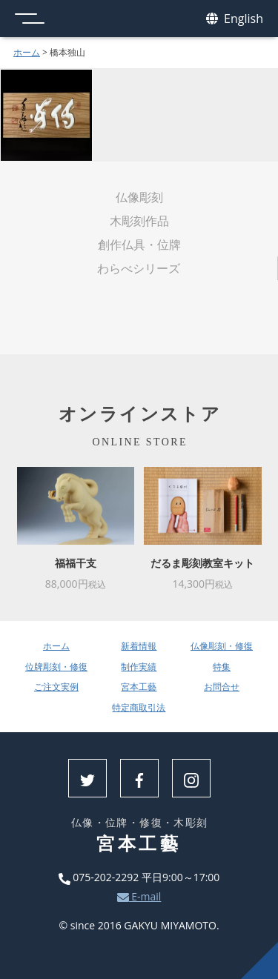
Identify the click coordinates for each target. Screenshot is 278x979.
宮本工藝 (138, 686)
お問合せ (221, 686)
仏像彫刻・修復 (222, 646)
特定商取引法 (138, 707)
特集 (222, 666)
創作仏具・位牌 (139, 244)
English (234, 18)
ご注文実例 (56, 686)
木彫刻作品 (139, 221)
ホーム (26, 52)
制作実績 (138, 666)
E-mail (139, 896)
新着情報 (138, 646)
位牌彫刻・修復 (56, 666)
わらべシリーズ (138, 268)
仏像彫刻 (139, 197)
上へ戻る (259, 960)
